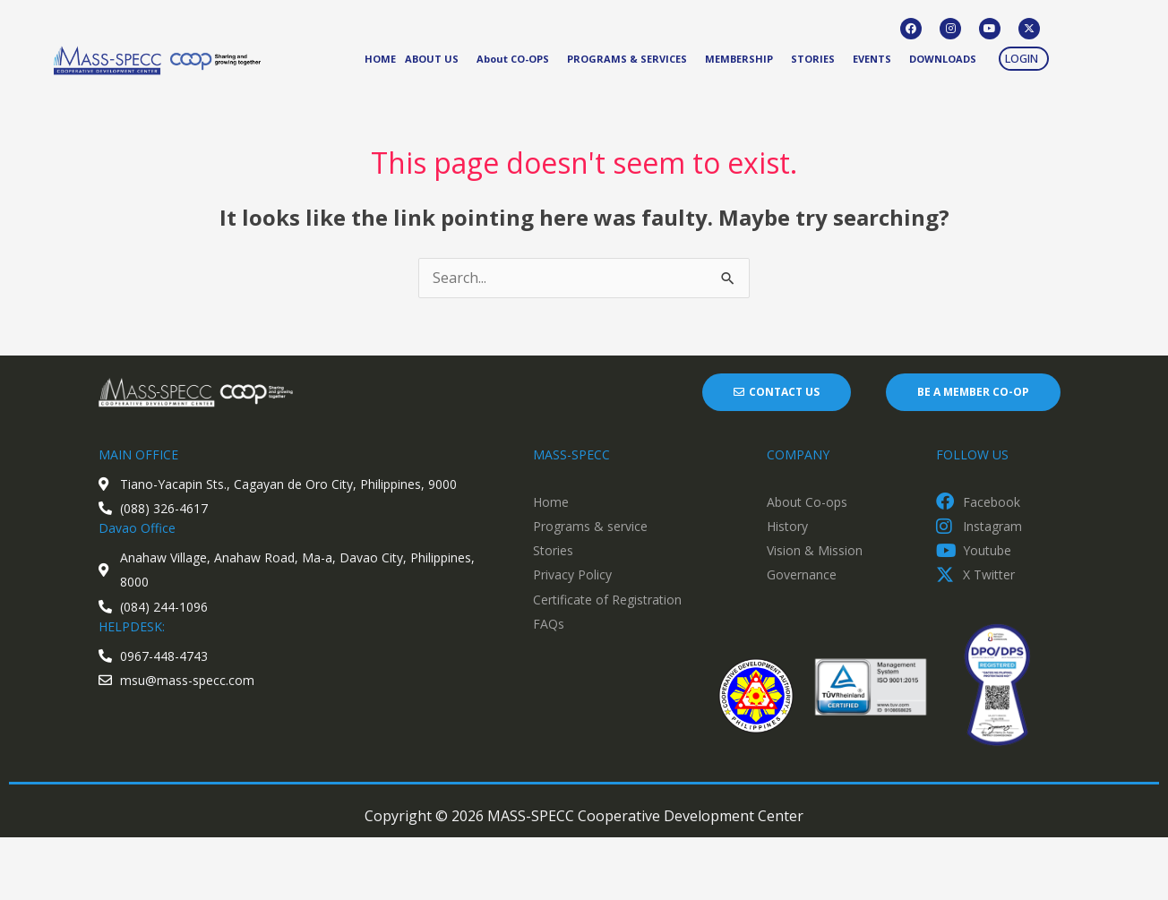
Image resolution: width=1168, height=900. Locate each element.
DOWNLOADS (942, 58)
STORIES (813, 58)
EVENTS (872, 58)
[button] (1024, 59)
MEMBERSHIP (739, 58)
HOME (380, 58)
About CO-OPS (513, 58)
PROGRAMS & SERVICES (627, 58)
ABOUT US (432, 58)
